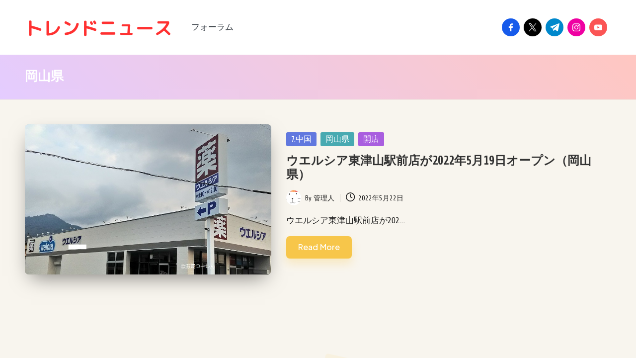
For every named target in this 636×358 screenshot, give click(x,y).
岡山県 (337, 139)
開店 (371, 139)
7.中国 (301, 139)
